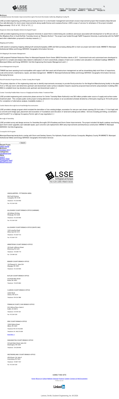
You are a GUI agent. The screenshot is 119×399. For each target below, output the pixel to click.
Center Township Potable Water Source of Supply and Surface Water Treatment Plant (26, 92)
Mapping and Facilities (7, 43)
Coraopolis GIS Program (7, 131)
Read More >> (11, 334)
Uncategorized (5, 153)
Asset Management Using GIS (9, 66)
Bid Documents (71, 9)
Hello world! (4, 146)
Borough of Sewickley (7, 118)
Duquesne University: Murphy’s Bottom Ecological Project (18, 30)
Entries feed (4, 159)
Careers (67, 378)
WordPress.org (6, 162)
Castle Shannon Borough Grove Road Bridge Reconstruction (19, 105)
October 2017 (5, 150)
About (63, 10)
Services (91, 10)
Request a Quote (85, 9)
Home (62, 9)
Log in (2, 157)
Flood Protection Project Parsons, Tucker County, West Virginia (20, 79)
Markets (81, 10)
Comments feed (6, 160)
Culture (72, 10)
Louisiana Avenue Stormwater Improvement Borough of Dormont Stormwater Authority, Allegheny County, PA (34, 17)
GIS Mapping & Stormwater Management (12, 53)
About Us (39, 378)
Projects (101, 10)
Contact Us (97, 9)
